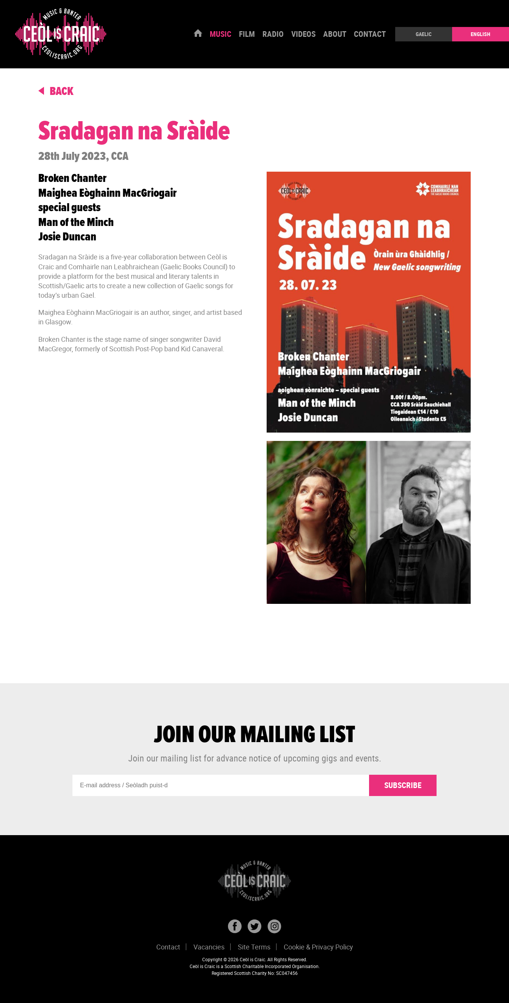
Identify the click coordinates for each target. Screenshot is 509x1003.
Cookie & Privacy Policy (318, 946)
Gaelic (424, 34)
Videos (303, 33)
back (56, 92)
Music (220, 33)
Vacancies (209, 946)
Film (247, 33)
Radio (273, 33)
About (334, 33)
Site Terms (254, 946)
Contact (370, 33)
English (480, 34)
